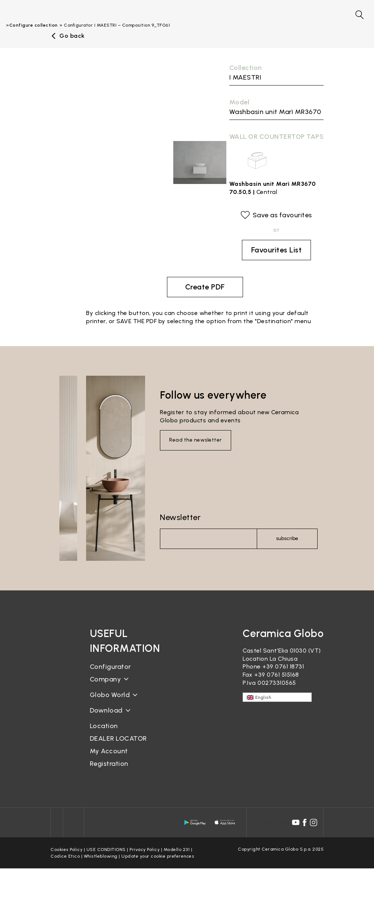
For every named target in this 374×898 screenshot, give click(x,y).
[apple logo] (225, 822)
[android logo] (195, 822)
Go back (72, 36)
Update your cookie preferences (157, 856)
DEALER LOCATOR (118, 738)
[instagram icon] (313, 822)
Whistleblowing (101, 856)
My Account (109, 751)
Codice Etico (65, 856)
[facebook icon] (304, 822)
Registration (109, 764)
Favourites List (276, 249)
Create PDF (205, 286)
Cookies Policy (66, 849)
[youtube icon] (295, 822)
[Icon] (56, 822)
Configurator (110, 667)
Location (104, 726)
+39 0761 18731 (283, 666)
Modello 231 (177, 849)
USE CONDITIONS (106, 849)
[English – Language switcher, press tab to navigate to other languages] (277, 697)
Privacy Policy (144, 849)
